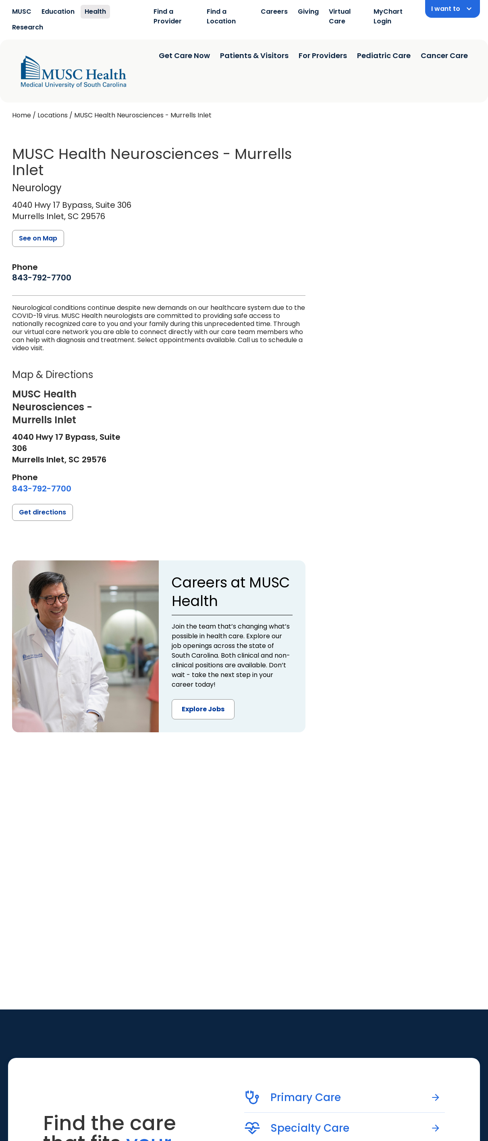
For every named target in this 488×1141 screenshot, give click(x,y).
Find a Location (221, 16)
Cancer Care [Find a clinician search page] (444, 55)
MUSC (21, 11)
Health (95, 11)
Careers (274, 11)
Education (58, 11)
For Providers (323, 55)
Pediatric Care (384, 55)
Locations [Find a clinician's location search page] (52, 115)
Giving (308, 11)
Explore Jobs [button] (203, 709)
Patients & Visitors (254, 55)
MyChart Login (388, 16)
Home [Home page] (21, 115)
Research (27, 27)
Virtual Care (340, 16)
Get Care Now (184, 55)
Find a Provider (168, 16)
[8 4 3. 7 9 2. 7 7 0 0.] (41, 277)
